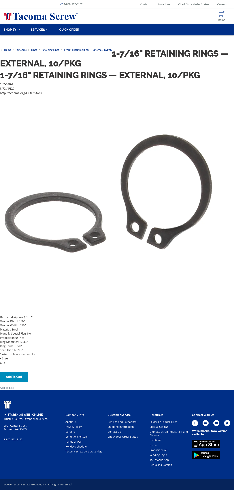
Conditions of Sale (76, 436)
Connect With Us (203, 414)
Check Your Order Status (193, 4)
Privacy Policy (73, 426)
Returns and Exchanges (122, 422)
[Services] (37, 29)
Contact (145, 4)
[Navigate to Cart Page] (221, 16)
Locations (164, 4)
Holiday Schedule (76, 446)
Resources (156, 414)
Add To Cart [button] (14, 377)
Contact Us (114, 431)
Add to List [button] (7, 387)
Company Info (74, 414)
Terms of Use (73, 441)
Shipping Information (121, 426)
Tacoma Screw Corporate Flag (83, 451)
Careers (222, 4)
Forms (153, 445)
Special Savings (159, 426)
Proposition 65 (158, 450)
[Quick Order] (68, 29)
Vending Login (158, 455)
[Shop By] (9, 29)
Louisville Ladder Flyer (163, 422)
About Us (71, 422)
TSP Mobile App (159, 460)
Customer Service (119, 414)
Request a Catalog (161, 465)
